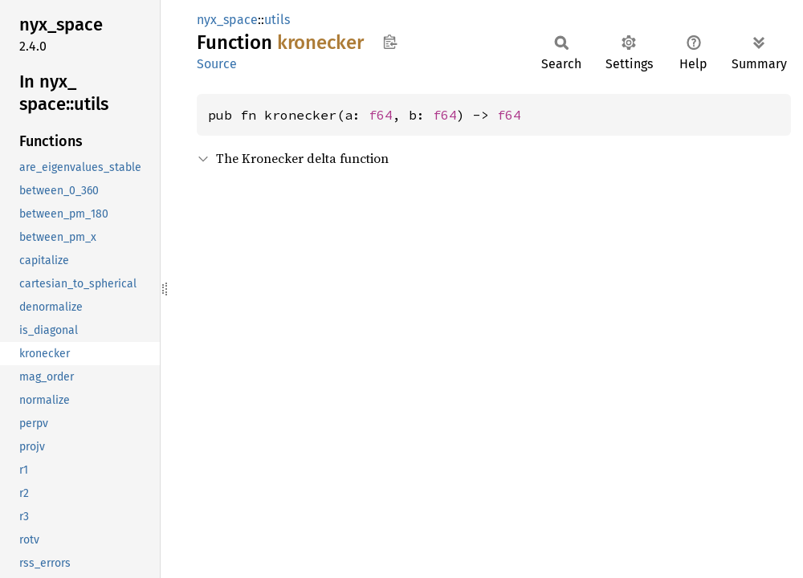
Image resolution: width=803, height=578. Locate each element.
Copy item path (390, 41)
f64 (381, 115)
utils (277, 19)
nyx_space (227, 19)
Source (217, 63)
